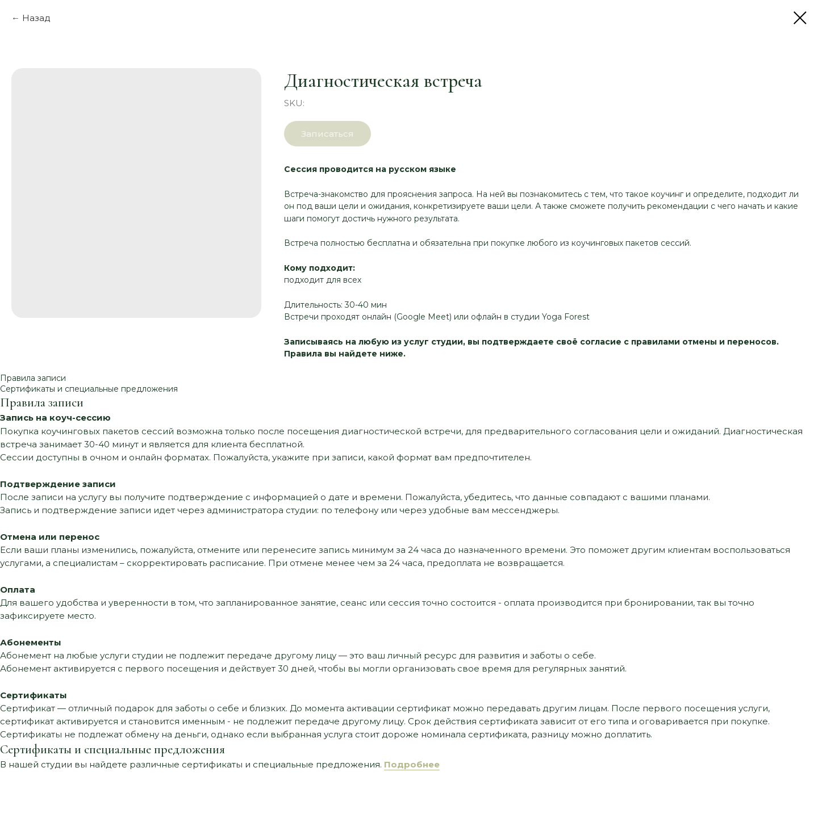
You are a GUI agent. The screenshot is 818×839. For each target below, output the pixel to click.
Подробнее (412, 764)
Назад (36, 17)
